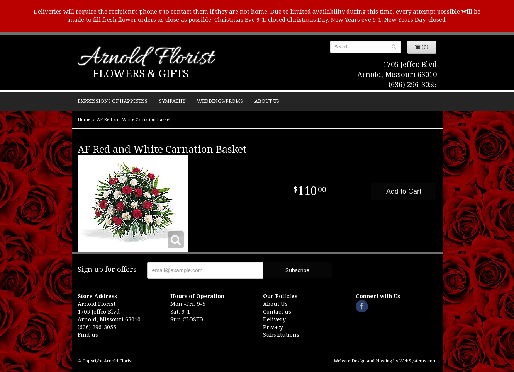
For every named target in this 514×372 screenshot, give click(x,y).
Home (84, 119)
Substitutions (281, 335)
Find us (88, 335)
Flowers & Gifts (140, 73)
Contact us (277, 312)
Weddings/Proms (220, 101)
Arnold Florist (146, 58)
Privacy (273, 327)
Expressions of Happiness (113, 101)
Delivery (274, 319)
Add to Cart (403, 191)
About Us (266, 101)
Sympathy (172, 101)
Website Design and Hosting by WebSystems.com (385, 360)
